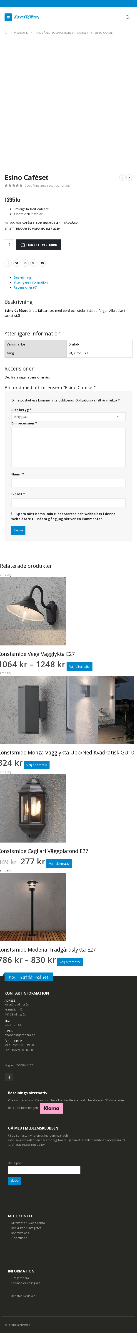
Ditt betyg (21, 410)
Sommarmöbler (48, 223)
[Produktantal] (10, 244)
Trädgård (70, 223)
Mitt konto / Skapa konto (28, 1223)
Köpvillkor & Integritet (26, 1228)
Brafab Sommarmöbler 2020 (38, 229)
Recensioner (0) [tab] (25, 287)
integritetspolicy (33, 1145)
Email (42, 263)
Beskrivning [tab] (22, 277)
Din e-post (44, 1166)
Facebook (8, 263)
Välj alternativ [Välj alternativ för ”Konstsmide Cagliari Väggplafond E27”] (59, 863)
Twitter (16, 263)
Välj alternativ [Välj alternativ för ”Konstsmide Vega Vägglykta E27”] (79, 666)
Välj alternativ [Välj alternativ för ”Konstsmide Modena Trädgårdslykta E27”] (70, 962)
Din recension (24, 423)
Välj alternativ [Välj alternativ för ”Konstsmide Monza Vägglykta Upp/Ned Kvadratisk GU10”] (36, 765)
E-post (18, 494)
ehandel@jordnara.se (20, 1035)
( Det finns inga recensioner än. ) (48, 185)
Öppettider (19, 1238)
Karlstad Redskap (23, 1296)
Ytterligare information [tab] (31, 282)
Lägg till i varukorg (41, 244)
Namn (17, 474)
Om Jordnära (20, 1278)
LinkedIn (25, 263)
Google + (33, 263)
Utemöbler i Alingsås (25, 1283)
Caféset (28, 223)
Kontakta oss (20, 1233)
